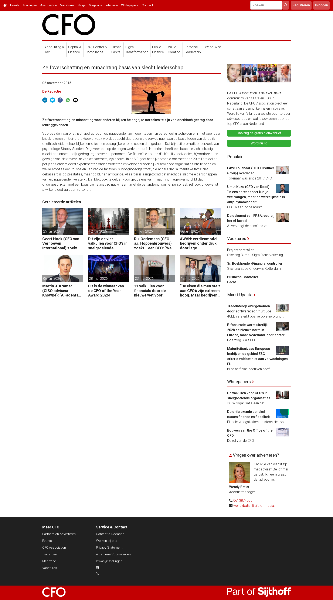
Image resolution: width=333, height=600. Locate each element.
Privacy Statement (109, 547)
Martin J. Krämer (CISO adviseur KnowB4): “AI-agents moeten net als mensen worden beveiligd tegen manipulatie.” (62, 291)
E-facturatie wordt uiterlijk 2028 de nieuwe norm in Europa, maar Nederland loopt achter (256, 330)
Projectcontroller (240, 250)
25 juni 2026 (52, 231)
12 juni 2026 (98, 231)
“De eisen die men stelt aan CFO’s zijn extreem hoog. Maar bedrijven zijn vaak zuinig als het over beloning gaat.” (200, 291)
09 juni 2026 (190, 231)
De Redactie (51, 91)
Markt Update (239, 294)
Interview (111, 5)
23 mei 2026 (144, 279)
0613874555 (242, 500)
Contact (147, 5)
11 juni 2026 (144, 231)
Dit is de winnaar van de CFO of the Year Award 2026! (106, 290)
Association (48, 5)
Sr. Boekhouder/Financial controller (254, 263)
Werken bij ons (106, 541)
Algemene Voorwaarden (113, 554)
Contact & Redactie (110, 534)
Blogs (82, 5)
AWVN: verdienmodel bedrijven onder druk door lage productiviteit (198, 243)
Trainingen (30, 5)
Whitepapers (130, 5)
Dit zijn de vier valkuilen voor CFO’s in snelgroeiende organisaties (108, 243)
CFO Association (54, 547)
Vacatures (67, 5)
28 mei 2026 (98, 279)
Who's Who (213, 47)
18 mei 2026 (190, 279)
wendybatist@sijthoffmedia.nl (255, 506)
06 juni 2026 (52, 279)
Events (15, 5)
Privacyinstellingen (109, 561)
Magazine (95, 5)
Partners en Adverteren (59, 534)
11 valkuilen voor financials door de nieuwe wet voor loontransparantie (150, 291)
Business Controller (242, 277)
